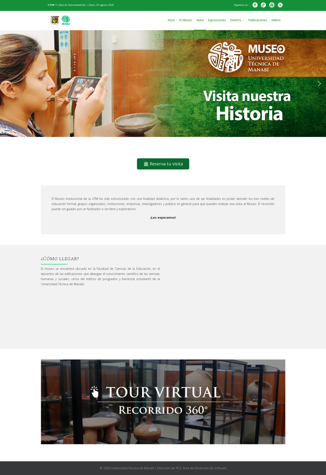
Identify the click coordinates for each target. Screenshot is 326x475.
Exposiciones (217, 20)
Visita (200, 20)
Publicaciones (257, 20)
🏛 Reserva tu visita (163, 164)
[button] (6, 83)
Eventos (235, 20)
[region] (163, 83)
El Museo (185, 20)
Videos (276, 20)
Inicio (171, 20)
